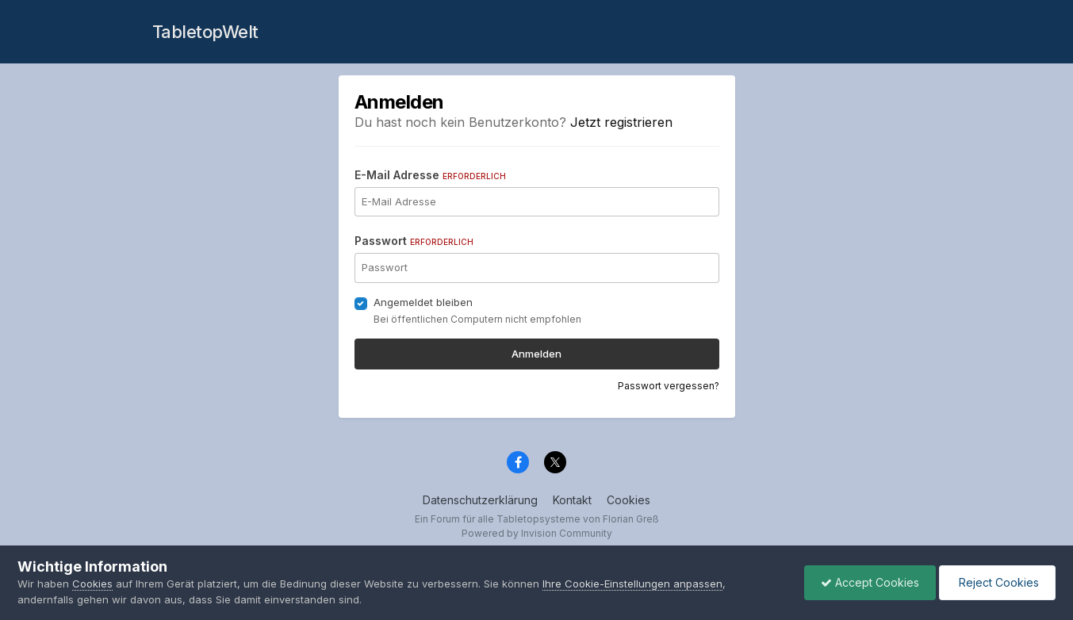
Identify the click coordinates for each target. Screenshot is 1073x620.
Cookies (628, 500)
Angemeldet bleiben (423, 302)
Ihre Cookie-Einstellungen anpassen (632, 583)
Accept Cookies (870, 582)
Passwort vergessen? (668, 386)
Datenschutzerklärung (480, 500)
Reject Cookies (997, 582)
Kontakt (572, 500)
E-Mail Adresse (430, 175)
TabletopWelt (205, 31)
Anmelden (536, 353)
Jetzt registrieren (621, 122)
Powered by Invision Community (537, 533)
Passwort (413, 240)
